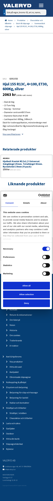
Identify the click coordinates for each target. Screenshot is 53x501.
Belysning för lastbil (19, 397)
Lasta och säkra (13, 423)
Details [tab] (26, 203)
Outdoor (10, 433)
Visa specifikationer (13, 134)
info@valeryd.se (10, 469)
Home (10, 20)
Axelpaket (14, 372)
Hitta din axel (16, 366)
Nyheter (10, 449)
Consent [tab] (9, 203)
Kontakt (13, 309)
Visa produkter (16, 361)
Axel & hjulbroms (14, 356)
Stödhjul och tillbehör (16, 408)
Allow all (27, 285)
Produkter (21, 20)
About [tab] (43, 203)
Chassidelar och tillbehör (21, 418)
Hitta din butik (12, 438)
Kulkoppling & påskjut (16, 382)
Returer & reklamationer (21, 314)
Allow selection (26, 294)
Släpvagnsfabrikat (14, 444)
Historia (13, 330)
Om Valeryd (15, 320)
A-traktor (14, 345)
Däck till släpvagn (23, 23)
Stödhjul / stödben (18, 413)
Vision (12, 325)
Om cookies (15, 335)
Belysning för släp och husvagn (24, 392)
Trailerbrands (16, 340)
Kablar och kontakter (19, 402)
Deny (26, 303)
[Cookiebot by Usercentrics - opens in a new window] (38, 195)
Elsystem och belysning (17, 387)
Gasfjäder (10, 428)
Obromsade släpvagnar (20, 377)
